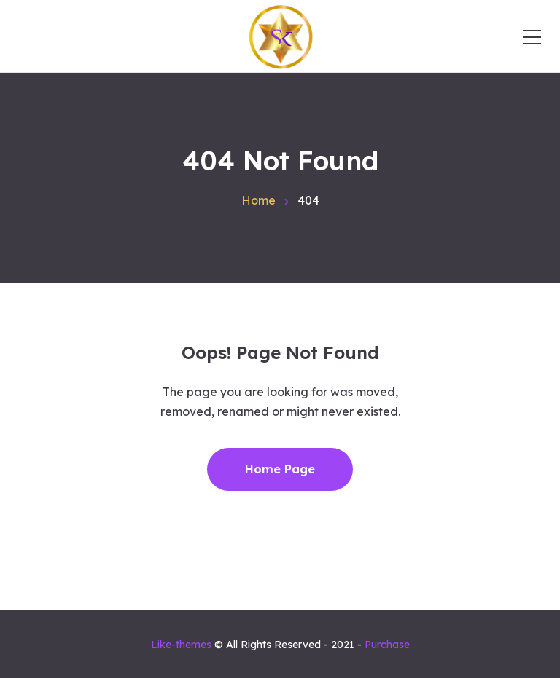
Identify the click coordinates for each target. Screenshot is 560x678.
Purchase (387, 644)
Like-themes (181, 644)
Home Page (280, 469)
